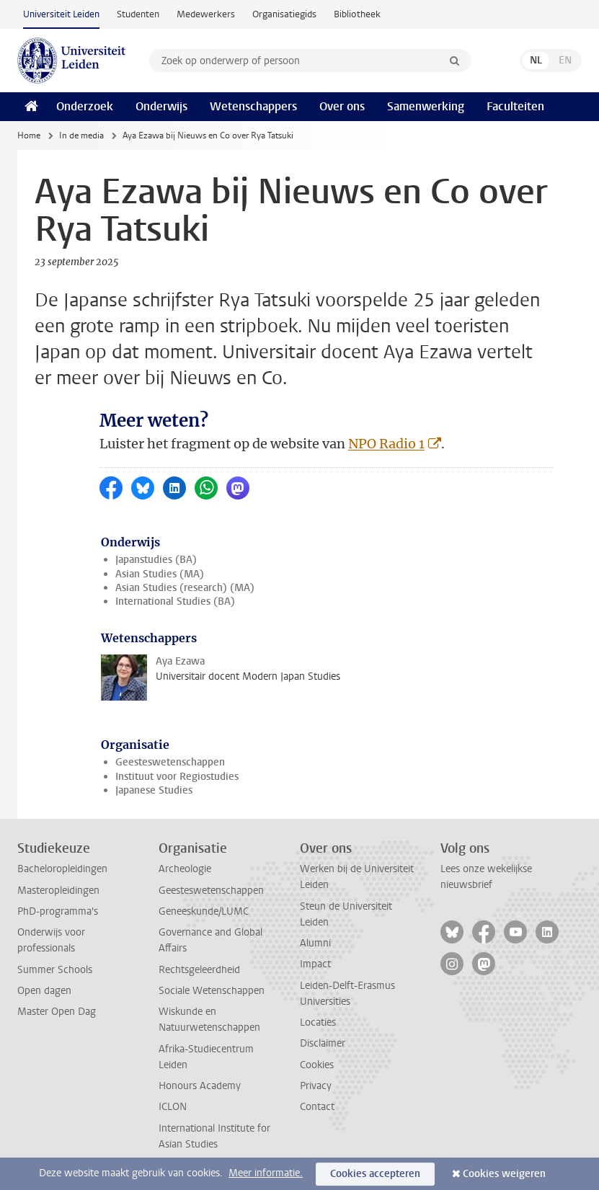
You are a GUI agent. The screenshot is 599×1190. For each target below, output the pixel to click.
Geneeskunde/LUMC (204, 911)
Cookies (317, 1065)
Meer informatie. (265, 1173)
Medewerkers (206, 14)
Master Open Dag (56, 1011)
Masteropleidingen (58, 890)
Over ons (342, 106)
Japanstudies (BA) (156, 560)
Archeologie (185, 869)
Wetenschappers (253, 106)
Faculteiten (515, 106)
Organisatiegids (284, 14)
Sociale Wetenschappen (212, 991)
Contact (317, 1107)
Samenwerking (425, 106)
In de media (81, 135)
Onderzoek (84, 106)
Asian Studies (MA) (159, 574)
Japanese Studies (153, 790)
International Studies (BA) (175, 601)
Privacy (316, 1086)
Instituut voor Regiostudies (177, 776)
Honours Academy (200, 1086)
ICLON (173, 1107)
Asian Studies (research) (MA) (184, 588)
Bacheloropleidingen (62, 869)
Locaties (318, 1022)
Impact (315, 964)
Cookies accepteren (375, 1174)
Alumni (315, 943)
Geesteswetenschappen (170, 762)
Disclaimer (322, 1043)
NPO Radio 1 (386, 443)
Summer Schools (54, 970)
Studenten (138, 14)
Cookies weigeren (504, 1174)
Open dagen (44, 991)
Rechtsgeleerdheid (199, 970)
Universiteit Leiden (61, 14)
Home (28, 135)
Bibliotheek (357, 14)
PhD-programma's (57, 911)
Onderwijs (161, 106)
